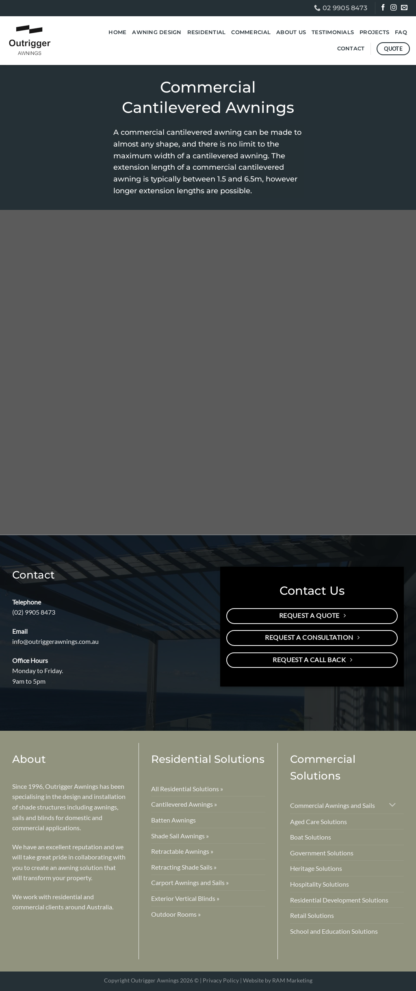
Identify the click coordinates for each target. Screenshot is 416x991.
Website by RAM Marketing (277, 980)
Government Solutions (321, 853)
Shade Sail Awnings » (180, 836)
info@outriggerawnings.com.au (55, 641)
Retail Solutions (312, 915)
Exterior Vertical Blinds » (185, 898)
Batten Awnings (173, 820)
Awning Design (156, 32)
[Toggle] (393, 806)
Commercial (251, 32)
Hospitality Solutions (319, 884)
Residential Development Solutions (339, 900)
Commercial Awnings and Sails (332, 805)
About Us (291, 32)
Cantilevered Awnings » (184, 804)
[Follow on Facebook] (384, 8)
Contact (351, 48)
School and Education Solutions (334, 931)
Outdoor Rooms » (176, 914)
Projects (374, 32)
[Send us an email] (405, 8)
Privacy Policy (221, 980)
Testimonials (333, 32)
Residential (206, 32)
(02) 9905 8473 (33, 612)
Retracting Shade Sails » (184, 867)
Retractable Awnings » (182, 851)
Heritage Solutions (316, 868)
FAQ (401, 32)
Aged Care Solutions (318, 821)
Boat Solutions (310, 837)
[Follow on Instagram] (394, 8)
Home (117, 32)
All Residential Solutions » (187, 788)
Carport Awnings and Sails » (190, 882)
